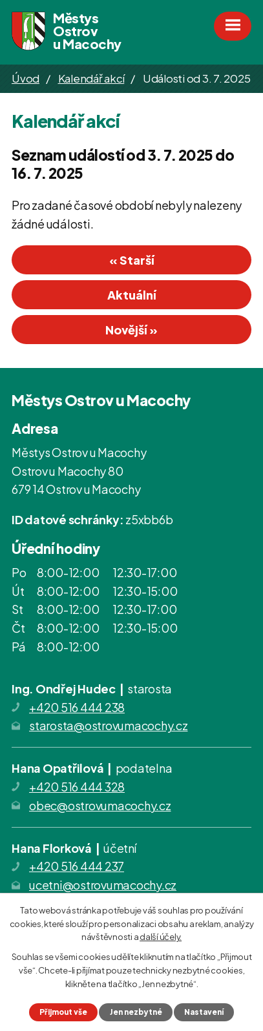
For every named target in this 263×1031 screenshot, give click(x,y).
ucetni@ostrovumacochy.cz (102, 884)
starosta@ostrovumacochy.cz (108, 725)
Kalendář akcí (91, 78)
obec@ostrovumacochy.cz (100, 805)
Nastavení (204, 1012)
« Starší (131, 259)
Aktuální (131, 294)
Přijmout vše (63, 1012)
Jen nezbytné (136, 1012)
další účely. (161, 937)
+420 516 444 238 (77, 707)
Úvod (25, 78)
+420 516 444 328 (77, 786)
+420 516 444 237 (76, 866)
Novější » (131, 329)
